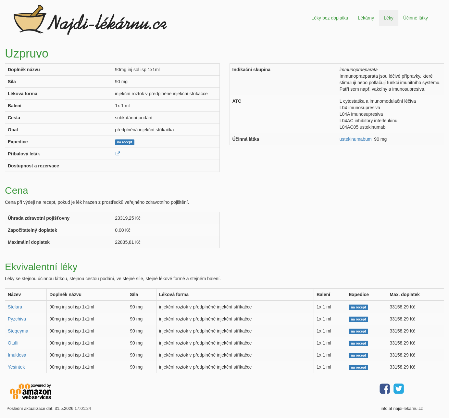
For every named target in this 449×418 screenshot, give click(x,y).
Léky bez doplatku (329, 17)
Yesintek (16, 367)
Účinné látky (415, 17)
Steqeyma (18, 330)
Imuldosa (17, 355)
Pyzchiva (17, 318)
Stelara (15, 306)
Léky (388, 17)
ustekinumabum (356, 139)
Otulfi (13, 343)
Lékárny (366, 17)
